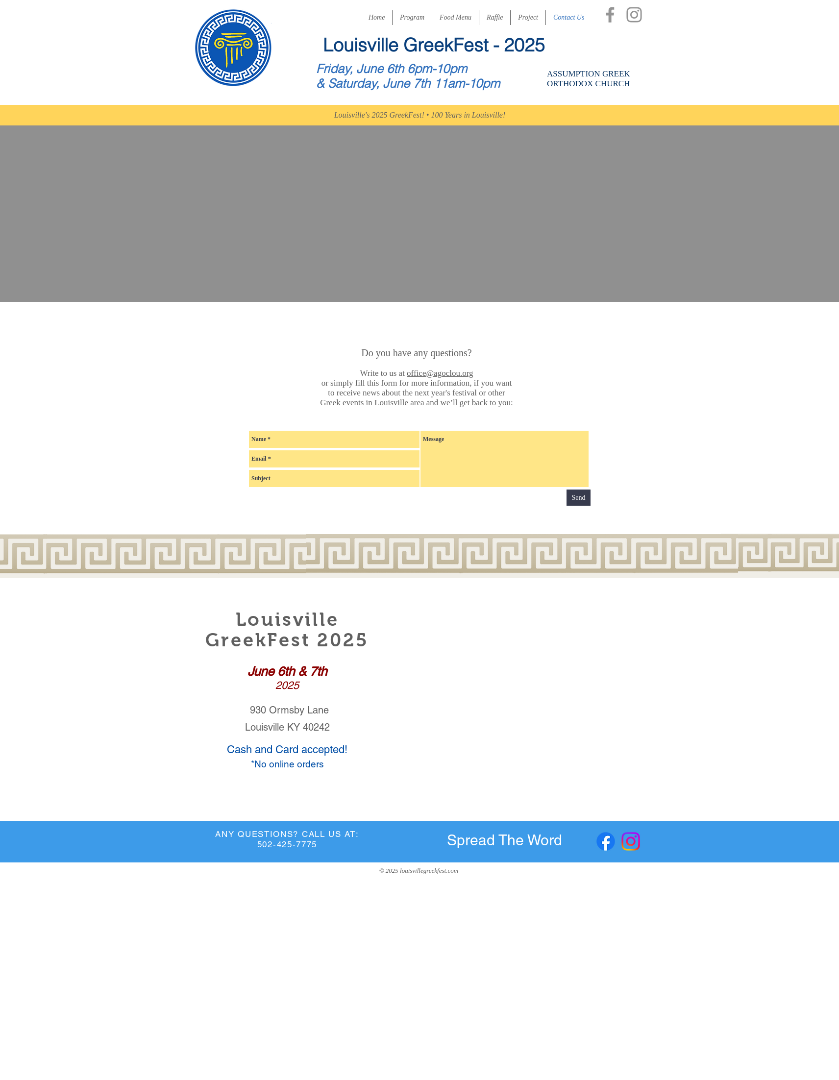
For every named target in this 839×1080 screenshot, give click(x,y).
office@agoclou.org (440, 373)
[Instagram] (634, 14)
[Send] (579, 498)
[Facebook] (610, 14)
